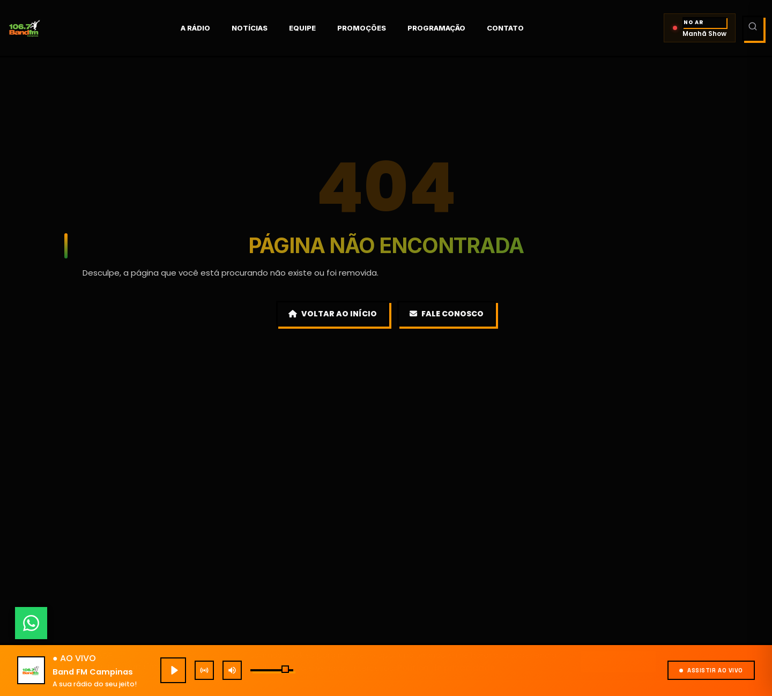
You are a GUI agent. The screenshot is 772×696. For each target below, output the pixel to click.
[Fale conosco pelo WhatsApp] (31, 623)
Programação (450, 28)
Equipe (315, 28)
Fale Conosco (447, 313)
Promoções (375, 28)
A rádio (209, 28)
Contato (518, 28)
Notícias (263, 28)
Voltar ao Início (332, 313)
